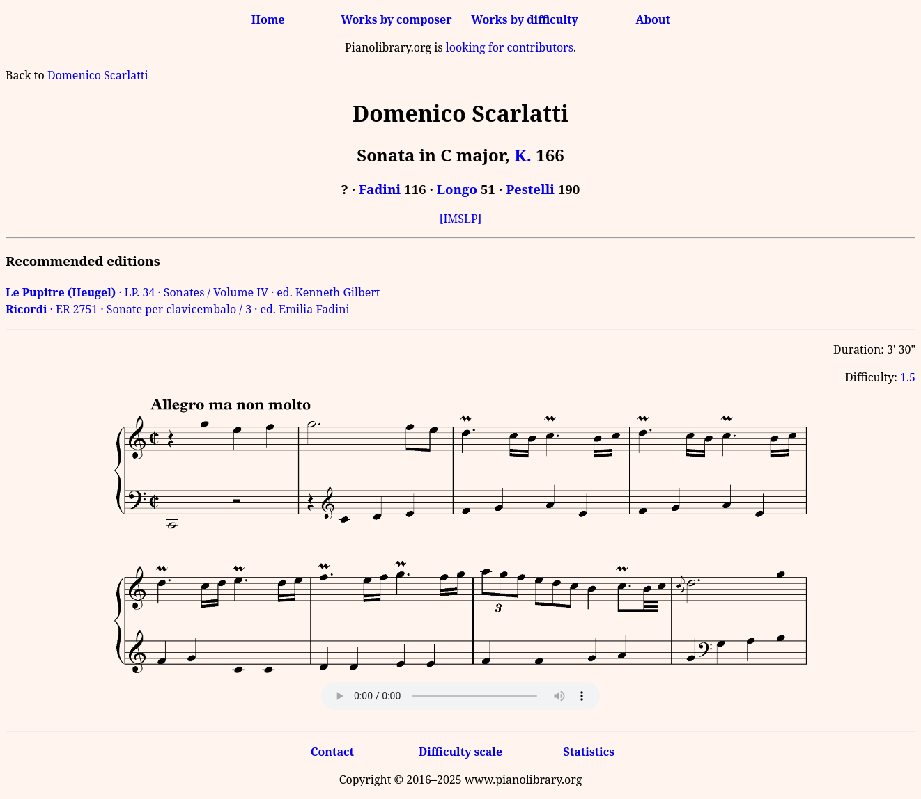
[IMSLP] (461, 218)
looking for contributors (509, 47)
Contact (332, 751)
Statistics (588, 751)
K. (523, 154)
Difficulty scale (460, 751)
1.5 (907, 377)
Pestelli (530, 189)
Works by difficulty (524, 19)
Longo (457, 189)
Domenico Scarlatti (97, 75)
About (653, 19)
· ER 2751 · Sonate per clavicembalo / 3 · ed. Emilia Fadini (178, 309)
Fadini (380, 189)
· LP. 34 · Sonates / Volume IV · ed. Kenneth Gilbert (193, 292)
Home (268, 19)
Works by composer (396, 19)
